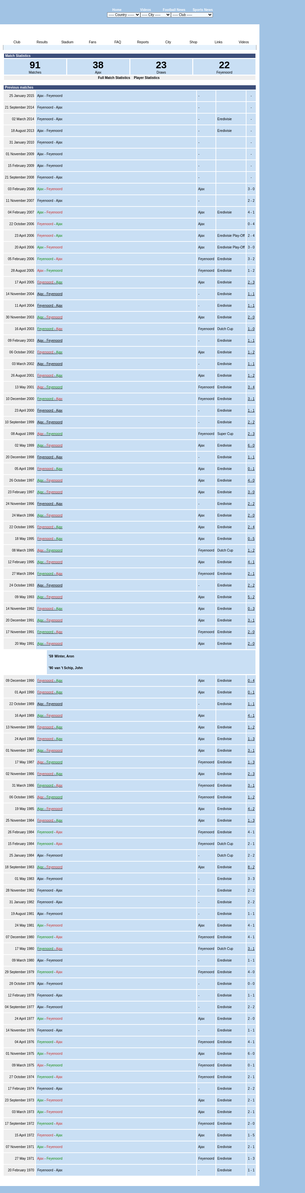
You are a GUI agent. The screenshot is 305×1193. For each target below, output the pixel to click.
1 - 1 (251, 294)
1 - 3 (251, 739)
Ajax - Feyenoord (50, 294)
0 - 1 (251, 469)
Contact (248, 1182)
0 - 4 (251, 680)
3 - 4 (251, 387)
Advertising (180, 1182)
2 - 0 (251, 317)
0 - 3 (251, 608)
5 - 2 (251, 597)
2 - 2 (251, 422)
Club (17, 42)
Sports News (203, 10)
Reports (143, 42)
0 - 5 (251, 539)
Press (197, 1182)
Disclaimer (213, 1182)
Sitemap (232, 1182)
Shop (193, 42)
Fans (92, 42)
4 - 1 (251, 562)
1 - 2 (251, 352)
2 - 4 (251, 527)
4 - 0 (251, 480)
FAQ (117, 42)
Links (219, 42)
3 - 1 (251, 399)
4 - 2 (251, 809)
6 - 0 (251, 445)
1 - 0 (251, 329)
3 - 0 (251, 492)
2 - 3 (251, 282)
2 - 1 (251, 574)
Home (117, 10)
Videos (145, 10)
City (168, 42)
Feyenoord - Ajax (50, 305)
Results (42, 42)
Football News (174, 10)
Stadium (67, 42)
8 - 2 (251, 867)
